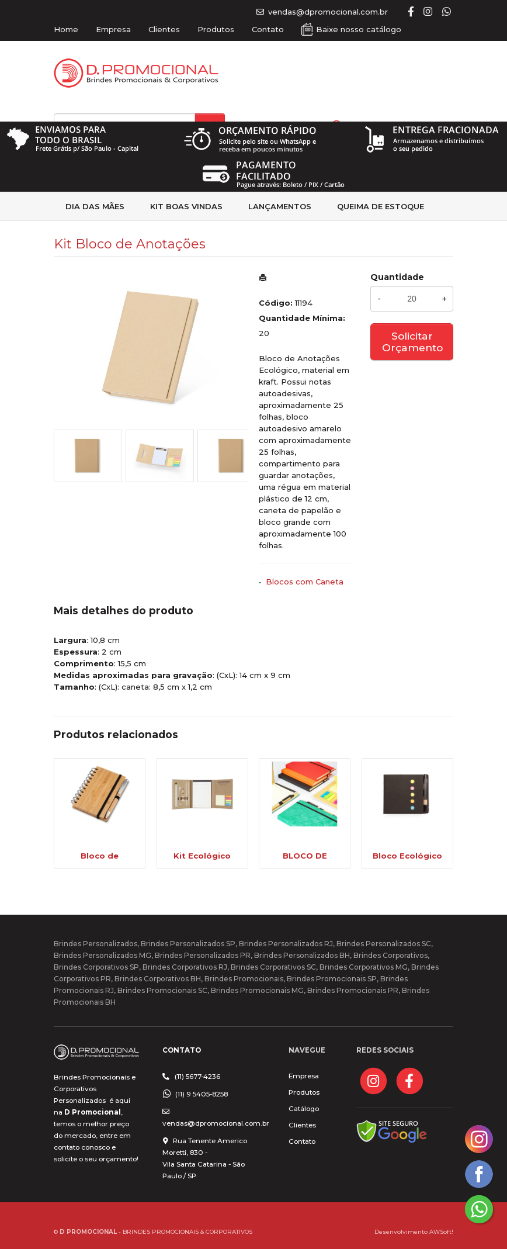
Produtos (215, 29)
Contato (268, 29)
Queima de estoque (380, 206)
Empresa (113, 29)
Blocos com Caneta (304, 581)
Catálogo (304, 1109)
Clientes (164, 29)
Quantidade (397, 277)
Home (66, 29)
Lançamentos (279, 206)
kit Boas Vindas (186, 206)
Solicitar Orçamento (412, 342)
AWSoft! (441, 1231)
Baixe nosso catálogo (358, 29)
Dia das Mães (94, 206)
